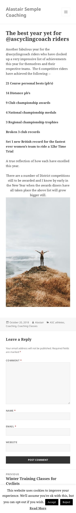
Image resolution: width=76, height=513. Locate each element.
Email (11, 426)
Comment (14, 360)
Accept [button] (52, 502)
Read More (38, 508)
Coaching (11, 326)
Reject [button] (66, 502)
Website (11, 442)
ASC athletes (57, 322)
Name (11, 410)
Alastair (39, 322)
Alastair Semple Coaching (23, 12)
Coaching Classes (27, 326)
